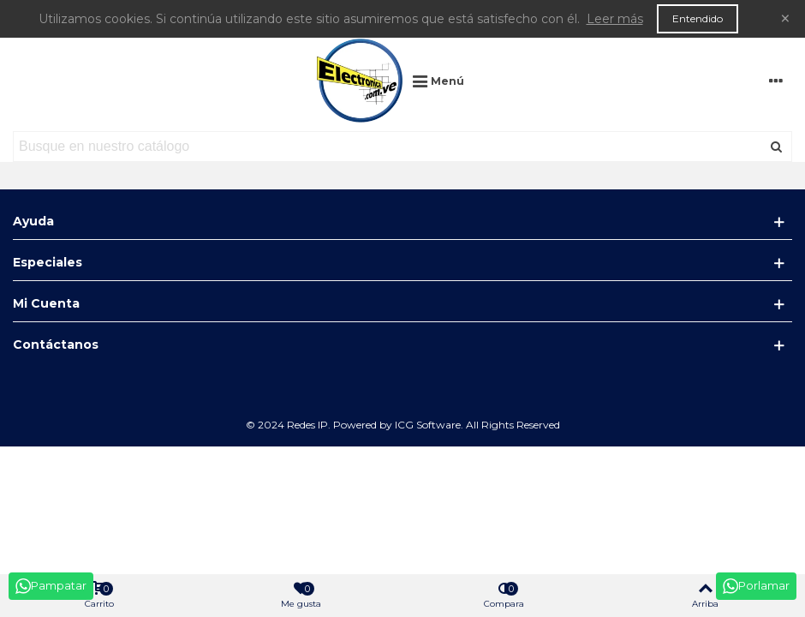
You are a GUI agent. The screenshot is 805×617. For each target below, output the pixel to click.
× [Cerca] (785, 18)
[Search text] (388, 146)
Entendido (697, 18)
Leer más (615, 19)
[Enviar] (776, 146)
